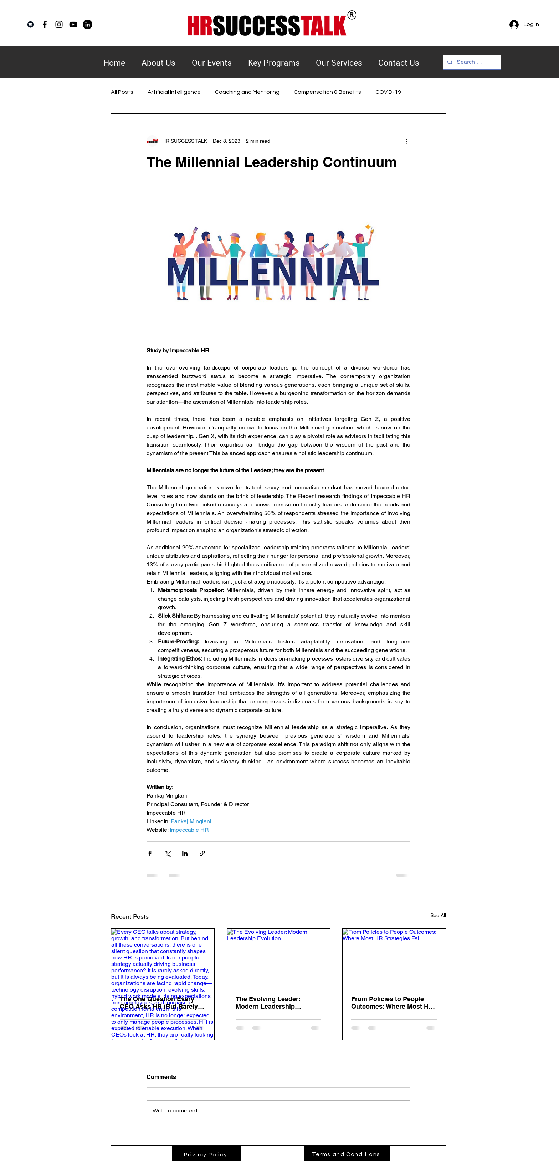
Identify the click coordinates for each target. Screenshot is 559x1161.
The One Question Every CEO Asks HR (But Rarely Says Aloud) (159, 1002)
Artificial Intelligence (174, 92)
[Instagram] (59, 24)
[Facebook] (45, 24)
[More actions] (406, 141)
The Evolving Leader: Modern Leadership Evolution (268, 1002)
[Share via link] (202, 853)
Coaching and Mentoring (247, 92)
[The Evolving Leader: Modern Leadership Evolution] (278, 958)
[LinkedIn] (87, 24)
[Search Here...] (471, 62)
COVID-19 (388, 92)
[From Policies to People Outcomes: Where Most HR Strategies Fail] (394, 958)
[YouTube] (73, 24)
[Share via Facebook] (150, 853)
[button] (274, 58)
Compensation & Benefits (327, 92)
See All (438, 915)
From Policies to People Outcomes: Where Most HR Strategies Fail (392, 1002)
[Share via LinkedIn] (184, 853)
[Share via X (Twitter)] (167, 853)
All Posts (122, 92)
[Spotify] (30, 24)
